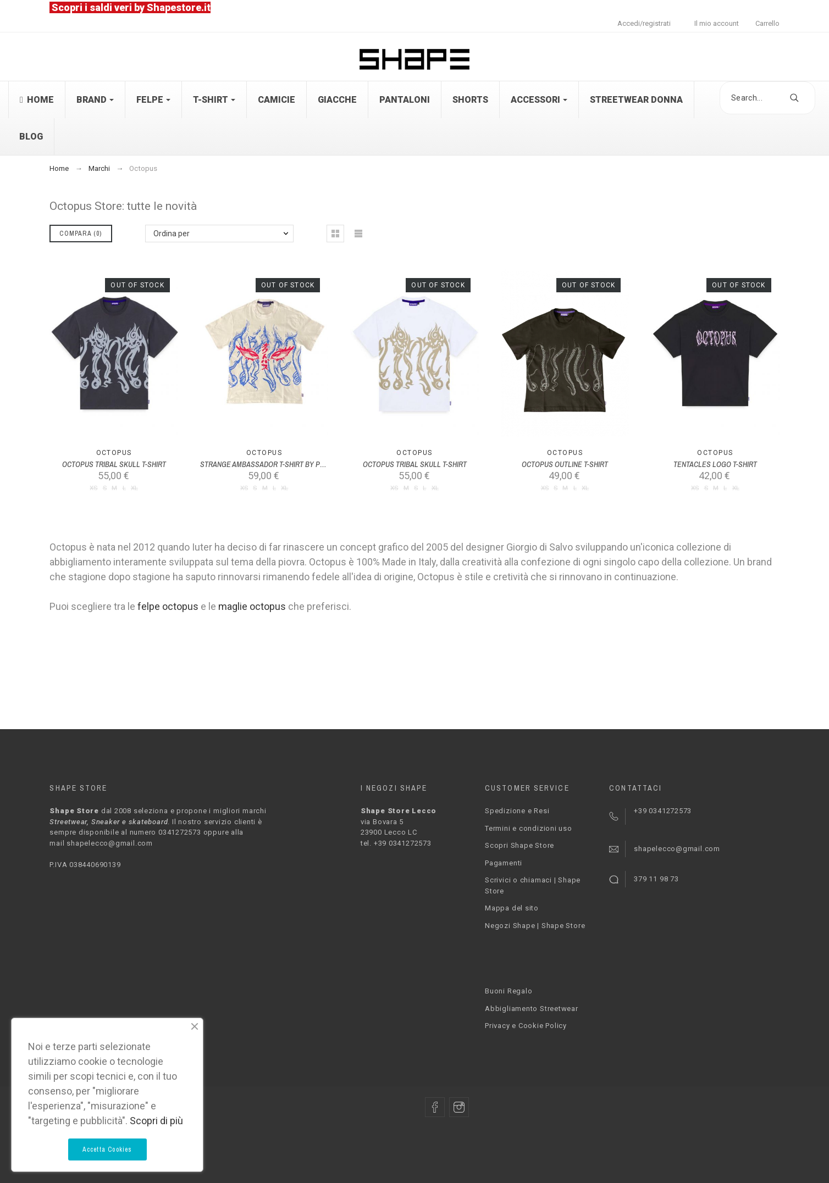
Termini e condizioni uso (528, 828)
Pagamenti (503, 863)
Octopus (114, 453)
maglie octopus (252, 606)
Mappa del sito (512, 908)
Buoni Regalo (508, 991)
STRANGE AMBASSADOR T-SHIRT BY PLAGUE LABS (280, 464)
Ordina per (171, 233)
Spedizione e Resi (517, 811)
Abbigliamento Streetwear (531, 1008)
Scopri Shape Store (519, 845)
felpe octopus (167, 606)
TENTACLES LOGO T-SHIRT (715, 464)
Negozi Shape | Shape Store (535, 925)
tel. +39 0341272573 (396, 843)
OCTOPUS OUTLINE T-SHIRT (565, 464)
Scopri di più (156, 1120)
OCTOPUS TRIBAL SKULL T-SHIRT (114, 464)
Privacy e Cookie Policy (526, 1025)
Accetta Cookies (107, 1149)
